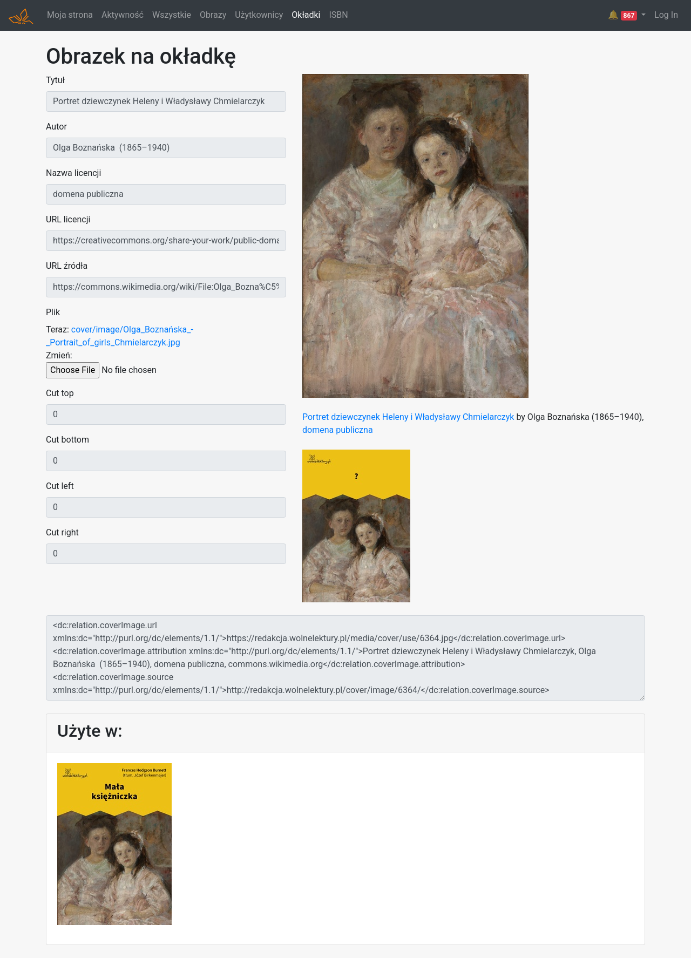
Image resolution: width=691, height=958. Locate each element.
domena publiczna (337, 430)
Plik (53, 312)
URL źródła (66, 266)
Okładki (306, 15)
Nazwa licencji (73, 173)
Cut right (62, 532)
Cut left (60, 486)
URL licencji (68, 219)
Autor (56, 126)
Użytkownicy (259, 15)
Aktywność (122, 15)
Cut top (60, 393)
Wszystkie (171, 15)
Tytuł (55, 80)
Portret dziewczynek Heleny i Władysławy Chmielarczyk (408, 417)
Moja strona (70, 15)
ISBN (338, 15)
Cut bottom (67, 439)
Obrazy (213, 15)
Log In (666, 15)
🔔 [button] (623, 15)
